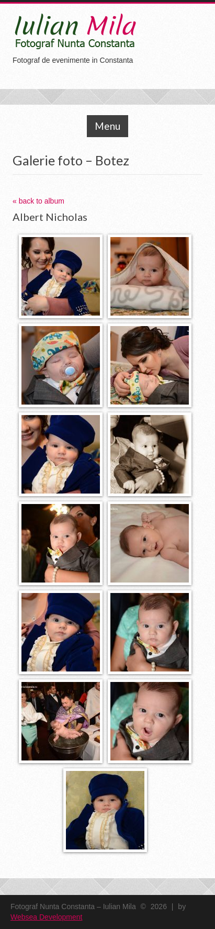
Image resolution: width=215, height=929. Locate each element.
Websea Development (46, 917)
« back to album (38, 201)
